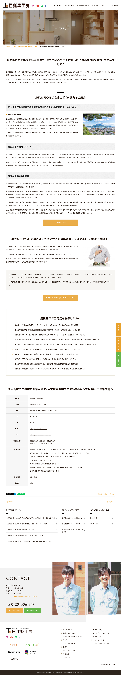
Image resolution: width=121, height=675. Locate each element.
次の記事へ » (111, 502)
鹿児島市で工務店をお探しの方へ (106, 494)
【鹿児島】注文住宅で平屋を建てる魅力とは (20, 530)
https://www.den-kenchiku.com (40, 435)
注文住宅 (66, 640)
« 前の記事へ (10, 502)
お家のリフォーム (99, 630)
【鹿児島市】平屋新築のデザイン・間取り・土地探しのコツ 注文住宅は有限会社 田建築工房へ (45, 359)
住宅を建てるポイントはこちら (72, 524)
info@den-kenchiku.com (38, 429)
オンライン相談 (98, 640)
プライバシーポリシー (101, 643)
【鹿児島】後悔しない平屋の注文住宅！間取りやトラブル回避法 (26, 524)
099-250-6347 (34, 417)
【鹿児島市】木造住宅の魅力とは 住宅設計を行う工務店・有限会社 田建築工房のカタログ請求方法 (47, 349)
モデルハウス (67, 630)
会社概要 (66, 654)
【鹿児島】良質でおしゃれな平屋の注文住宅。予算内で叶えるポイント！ (29, 541)
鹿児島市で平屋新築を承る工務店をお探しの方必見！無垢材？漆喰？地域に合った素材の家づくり (47, 354)
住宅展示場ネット (107, 665)
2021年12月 (94, 524)
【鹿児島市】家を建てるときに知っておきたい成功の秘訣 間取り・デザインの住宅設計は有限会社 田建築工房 (50, 369)
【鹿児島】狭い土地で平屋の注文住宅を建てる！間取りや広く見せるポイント (31, 518)
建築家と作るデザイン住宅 (72, 637)
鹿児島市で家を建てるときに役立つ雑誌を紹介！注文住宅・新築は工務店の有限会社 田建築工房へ (47, 364)
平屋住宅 (66, 647)
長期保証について (69, 650)
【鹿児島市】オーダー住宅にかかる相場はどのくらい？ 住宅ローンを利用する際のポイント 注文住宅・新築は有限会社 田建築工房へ (58, 340)
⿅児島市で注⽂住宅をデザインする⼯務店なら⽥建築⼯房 (60, 672)
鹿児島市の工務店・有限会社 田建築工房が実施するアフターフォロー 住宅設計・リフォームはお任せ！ (48, 330)
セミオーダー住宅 (69, 643)
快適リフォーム (98, 637)
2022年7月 (93, 518)
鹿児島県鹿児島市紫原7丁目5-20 (26, 596)
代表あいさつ (67, 657)
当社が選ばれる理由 (70, 633)
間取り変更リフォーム (101, 633)
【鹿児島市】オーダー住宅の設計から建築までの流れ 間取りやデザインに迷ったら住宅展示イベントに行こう (50, 335)
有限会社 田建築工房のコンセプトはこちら (60, 298)
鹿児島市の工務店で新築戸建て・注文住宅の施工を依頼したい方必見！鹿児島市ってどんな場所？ (47, 325)
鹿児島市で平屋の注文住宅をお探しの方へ (72, 531)
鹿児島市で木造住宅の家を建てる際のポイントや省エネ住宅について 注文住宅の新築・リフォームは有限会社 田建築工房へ (55, 344)
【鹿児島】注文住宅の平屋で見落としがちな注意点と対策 (24, 535)
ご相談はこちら (60, 222)
